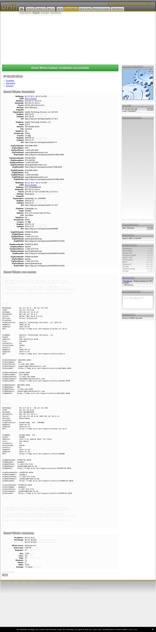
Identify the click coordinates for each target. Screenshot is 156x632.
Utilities (39, 9)
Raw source (10, 83)
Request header (138, 269)
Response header (101, 9)
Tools (29, 9)
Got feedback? (137, 302)
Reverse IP (138, 264)
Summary (9, 86)
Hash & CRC (85, 9)
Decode (138, 266)
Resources (55, 13)
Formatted (10, 81)
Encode (138, 271)
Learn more (132, 629)
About (151, 621)
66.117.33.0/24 (30, 185)
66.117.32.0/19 (30, 99)
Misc (50, 9)
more (149, 109)
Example (45, 13)
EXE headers (138, 260)
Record (36, 13)
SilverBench (117, 9)
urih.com (16, 621)
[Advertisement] (78, 39)
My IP (60, 9)
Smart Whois (71, 9)
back (5, 614)
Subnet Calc (138, 253)
